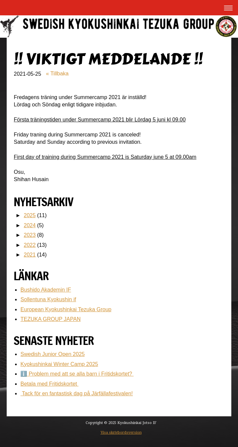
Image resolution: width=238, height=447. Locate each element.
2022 (30, 245)
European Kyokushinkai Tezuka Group (65, 309)
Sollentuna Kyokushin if (48, 299)
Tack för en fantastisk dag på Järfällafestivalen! (76, 393)
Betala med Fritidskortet (49, 384)
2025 (30, 215)
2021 (30, 255)
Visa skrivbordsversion (121, 432)
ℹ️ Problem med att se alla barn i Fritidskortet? (76, 374)
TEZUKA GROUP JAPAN (50, 319)
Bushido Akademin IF (45, 290)
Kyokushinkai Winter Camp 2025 (59, 364)
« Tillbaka (57, 73)
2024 (30, 225)
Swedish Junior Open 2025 (52, 354)
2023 (30, 235)
